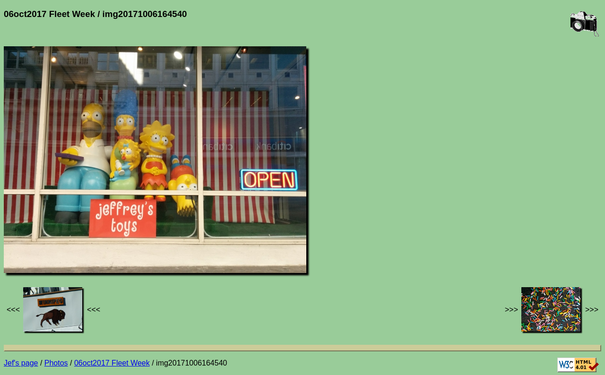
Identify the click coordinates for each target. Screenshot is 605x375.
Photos (56, 363)
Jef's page (21, 363)
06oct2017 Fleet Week (112, 363)
